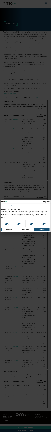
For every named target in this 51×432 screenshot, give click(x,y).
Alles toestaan (42, 229)
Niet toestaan (9, 229)
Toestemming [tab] (9, 205)
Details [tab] (25, 205)
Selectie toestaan (25, 229)
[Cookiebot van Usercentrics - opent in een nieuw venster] (44, 201)
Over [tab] (42, 205)
